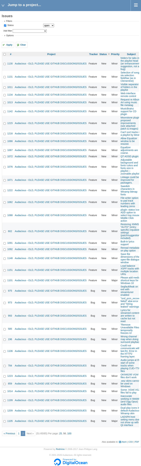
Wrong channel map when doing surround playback (130, 339)
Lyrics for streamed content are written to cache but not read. (130, 316)
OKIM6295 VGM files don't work (129, 376)
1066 (10, 141)
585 (10, 328)
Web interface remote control (128, 94)
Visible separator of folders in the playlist (130, 87)
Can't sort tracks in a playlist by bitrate (131, 133)
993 (10, 315)
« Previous (9, 433)
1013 (10, 102)
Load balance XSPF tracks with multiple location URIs (130, 270)
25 (60, 433)
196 (10, 339)
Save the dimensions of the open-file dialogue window (130, 258)
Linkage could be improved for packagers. (130, 180)
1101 (10, 280)
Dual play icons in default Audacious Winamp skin (130, 410)
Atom (124, 442)
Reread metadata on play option (130, 249)
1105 (10, 421)
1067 (10, 150)
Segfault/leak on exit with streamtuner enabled (129, 290)
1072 (10, 156)
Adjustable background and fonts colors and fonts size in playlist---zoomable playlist (130, 166)
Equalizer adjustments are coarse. (129, 150)
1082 (10, 202)
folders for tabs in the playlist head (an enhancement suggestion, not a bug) (130, 63)
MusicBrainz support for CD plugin (128, 111)
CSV (131, 442)
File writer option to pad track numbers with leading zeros (129, 202)
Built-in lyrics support (127, 243)
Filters (9, 21)
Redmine (60, 449)
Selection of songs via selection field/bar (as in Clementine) (130, 76)
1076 (10, 166)
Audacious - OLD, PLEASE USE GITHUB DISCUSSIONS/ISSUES (51, 63)
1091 (10, 243)
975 (10, 290)
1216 (10, 133)
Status (10, 25)
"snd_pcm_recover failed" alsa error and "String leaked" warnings (131, 302)
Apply (9, 45)
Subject (131, 54)
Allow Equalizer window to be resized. (129, 141)
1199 (10, 400)
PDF (137, 442)
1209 (10, 410)
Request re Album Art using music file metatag (130, 102)
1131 (10, 76)
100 (69, 433)
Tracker (93, 54)
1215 (10, 123)
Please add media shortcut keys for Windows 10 (130, 280)
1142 (10, 111)
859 (10, 383)
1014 (10, 391)
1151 (10, 270)
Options (10, 35)
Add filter (7, 31)
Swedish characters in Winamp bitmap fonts (129, 190)
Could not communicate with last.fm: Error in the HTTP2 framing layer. (130, 351)
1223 (10, 376)
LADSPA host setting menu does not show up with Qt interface (130, 421)
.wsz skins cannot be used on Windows (130, 383)
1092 (10, 249)
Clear (23, 45)
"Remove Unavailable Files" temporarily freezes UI (130, 328)
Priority (115, 54)
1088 (10, 215)
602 (10, 231)
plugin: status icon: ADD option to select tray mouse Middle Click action (131, 215)
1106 (10, 351)
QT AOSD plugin (129, 156)
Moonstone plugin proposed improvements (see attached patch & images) (130, 123)
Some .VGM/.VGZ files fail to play (130, 391)
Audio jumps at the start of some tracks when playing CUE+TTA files (131, 365)
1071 (10, 180)
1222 (10, 190)
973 (10, 302)
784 (10, 365)
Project (51, 54)
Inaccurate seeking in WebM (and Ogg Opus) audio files (130, 400)
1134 (10, 94)
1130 (10, 63)
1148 (10, 258)
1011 (10, 87)
